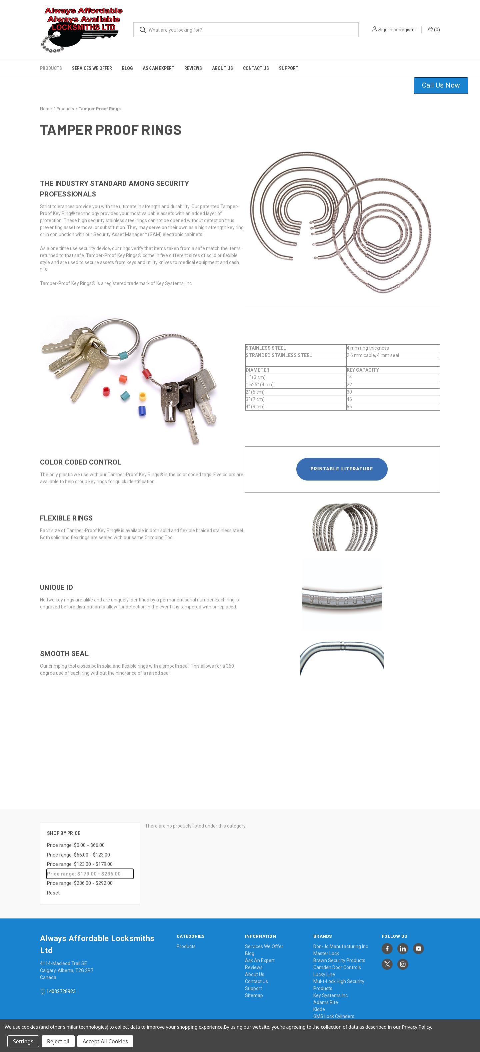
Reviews (193, 63)
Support (288, 63)
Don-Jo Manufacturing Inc (340, 941)
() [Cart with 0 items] (434, 29)
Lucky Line (324, 969)
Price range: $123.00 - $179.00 (80, 860)
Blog (127, 63)
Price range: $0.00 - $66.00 (76, 841)
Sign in (385, 29)
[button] (445, 80)
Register (407, 29)
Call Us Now (441, 80)
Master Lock (326, 948)
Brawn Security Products (339, 955)
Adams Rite (325, 997)
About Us (222, 63)
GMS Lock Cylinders (333, 1011)
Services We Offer (92, 63)
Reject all (58, 1041)
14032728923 (61, 987)
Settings (23, 1041)
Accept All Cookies (105, 1041)
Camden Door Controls (337, 962)
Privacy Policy (416, 1027)
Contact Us (256, 63)
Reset (53, 888)
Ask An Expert (158, 63)
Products (51, 63)
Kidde (319, 1004)
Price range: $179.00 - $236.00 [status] (84, 869)
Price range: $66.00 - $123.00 (78, 850)
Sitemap (254, 990)
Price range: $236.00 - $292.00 (80, 878)
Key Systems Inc (330, 990)
